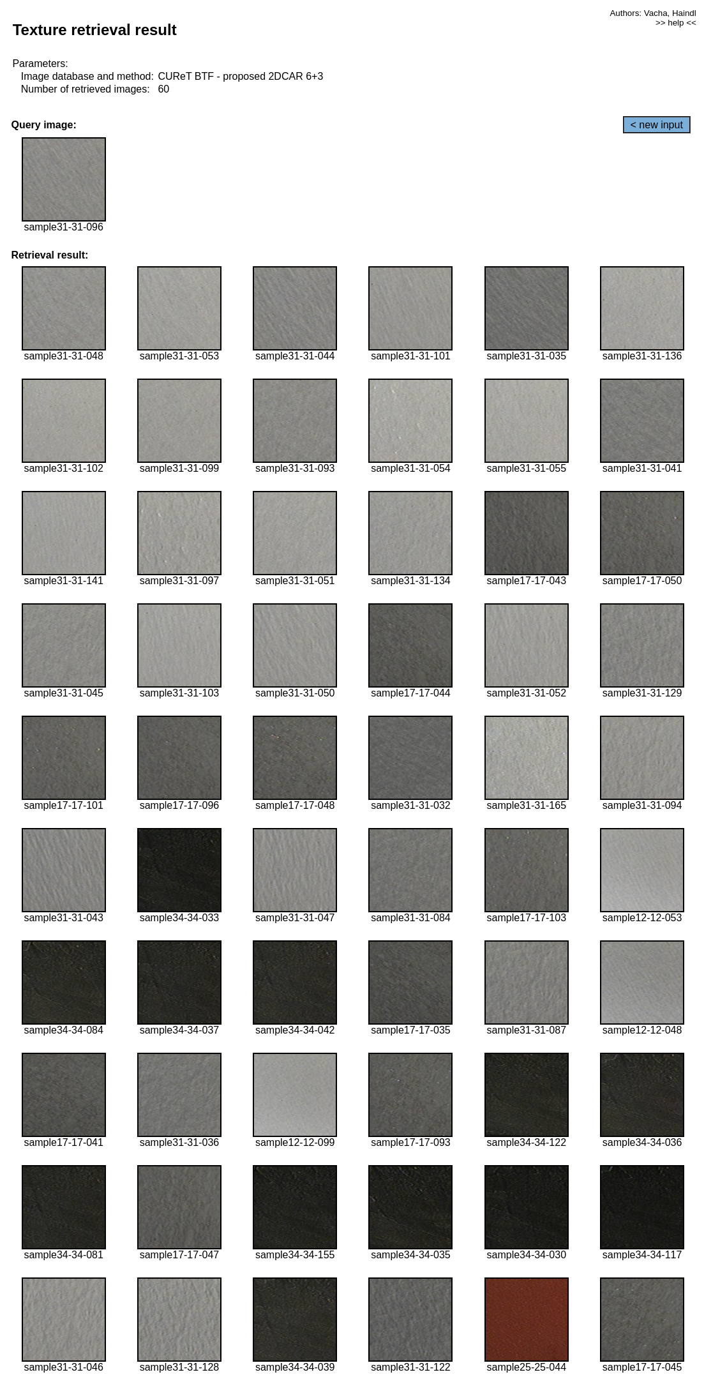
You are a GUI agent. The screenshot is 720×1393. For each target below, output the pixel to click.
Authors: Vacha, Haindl (653, 13)
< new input (657, 124)
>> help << (676, 22)
